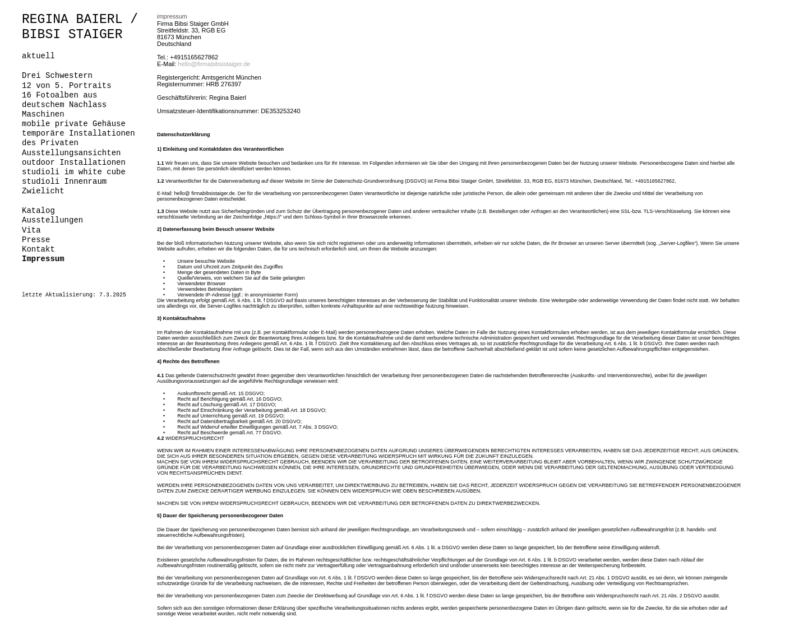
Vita (31, 230)
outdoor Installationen (74, 162)
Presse (36, 239)
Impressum (43, 258)
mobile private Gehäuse (74, 123)
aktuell (38, 56)
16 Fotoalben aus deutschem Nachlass (64, 100)
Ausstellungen (52, 220)
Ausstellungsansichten (71, 153)
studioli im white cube (74, 172)
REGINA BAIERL (72, 19)
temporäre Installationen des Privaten (78, 138)
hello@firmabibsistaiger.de (214, 64)
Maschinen (43, 114)
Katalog (38, 210)
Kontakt (38, 249)
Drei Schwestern (57, 75)
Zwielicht (43, 191)
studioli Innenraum (64, 181)
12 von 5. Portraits (67, 85)
